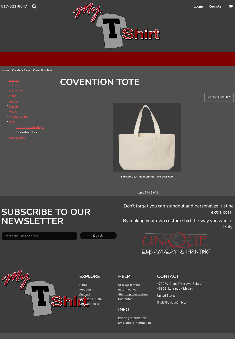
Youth (13, 111)
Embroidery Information (134, 322)
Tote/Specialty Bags (30, 127)
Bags (27, 70)
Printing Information (132, 318)
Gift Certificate (89, 303)
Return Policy (127, 289)
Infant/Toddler (19, 116)
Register (215, 6)
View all (14, 80)
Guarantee (125, 299)
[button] (34, 6)
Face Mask (16, 90)
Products (85, 289)
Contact (84, 294)
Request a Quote (90, 299)
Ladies (13, 101)
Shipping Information (133, 294)
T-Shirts (14, 85)
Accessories (17, 137)
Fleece (13, 106)
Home (5, 70)
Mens (12, 95)
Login (198, 6)
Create (16, 70)
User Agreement (129, 284)
